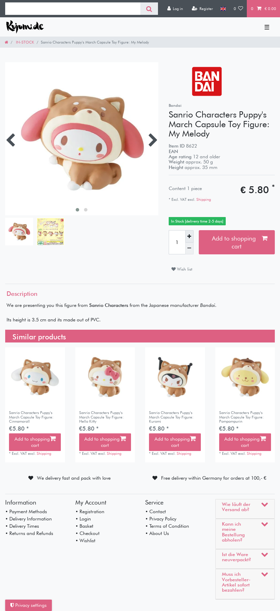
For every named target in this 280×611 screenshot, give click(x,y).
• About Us (157, 533)
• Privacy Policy (160, 518)
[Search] (149, 8)
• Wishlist (85, 540)
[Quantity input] (177, 242)
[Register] (202, 8)
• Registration (89, 511)
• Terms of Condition (167, 526)
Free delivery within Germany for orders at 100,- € (214, 478)
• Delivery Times (22, 526)
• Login (83, 518)
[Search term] (72, 8)
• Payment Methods (26, 511)
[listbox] (35, 377)
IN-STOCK (24, 42)
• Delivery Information (28, 518)
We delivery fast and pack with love (74, 478)
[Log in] (175, 8)
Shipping (203, 199)
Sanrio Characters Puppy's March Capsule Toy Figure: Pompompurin (241, 417)
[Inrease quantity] (189, 236)
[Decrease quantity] (189, 248)
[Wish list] (238, 8)
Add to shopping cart (239, 242)
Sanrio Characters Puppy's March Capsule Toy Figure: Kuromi (171, 417)
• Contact (155, 511)
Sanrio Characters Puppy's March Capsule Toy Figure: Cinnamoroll (31, 417)
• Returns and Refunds (29, 533)
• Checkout (87, 533)
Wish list (181, 269)
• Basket (84, 526)
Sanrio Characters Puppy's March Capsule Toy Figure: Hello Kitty (101, 417)
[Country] (223, 8)
